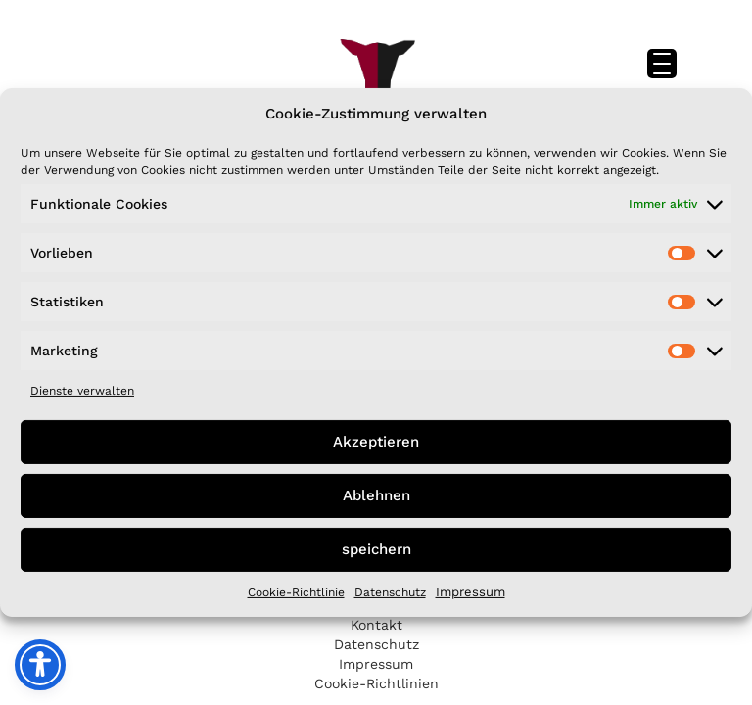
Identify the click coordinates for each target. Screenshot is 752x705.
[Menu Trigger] (662, 63)
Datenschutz (390, 592)
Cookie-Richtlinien (376, 683)
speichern (376, 549)
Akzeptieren (376, 441)
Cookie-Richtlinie (296, 592)
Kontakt (376, 625)
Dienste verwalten (82, 391)
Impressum (470, 592)
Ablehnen (376, 495)
